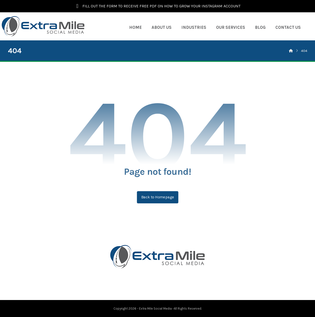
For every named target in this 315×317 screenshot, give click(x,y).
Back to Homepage (157, 197)
